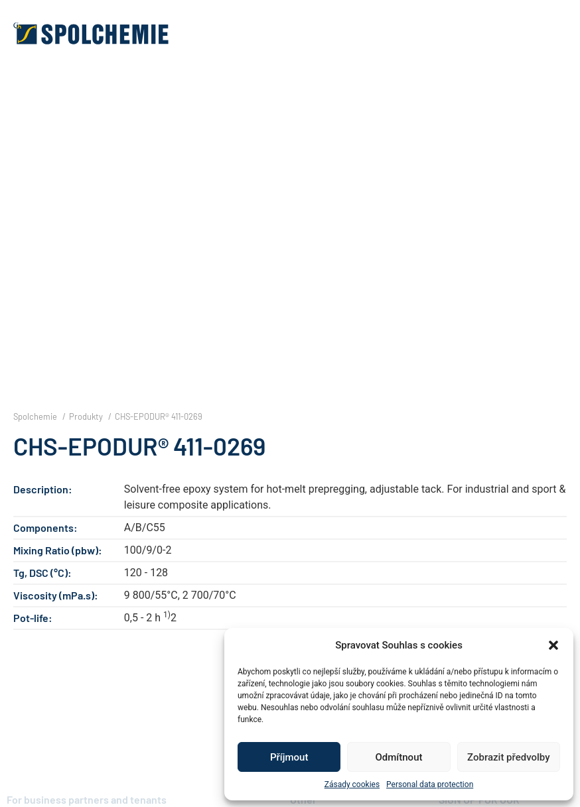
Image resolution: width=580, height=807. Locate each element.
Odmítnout (399, 757)
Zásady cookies (352, 784)
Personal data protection (429, 784)
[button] (553, 645)
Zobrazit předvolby (508, 757)
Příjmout (289, 757)
